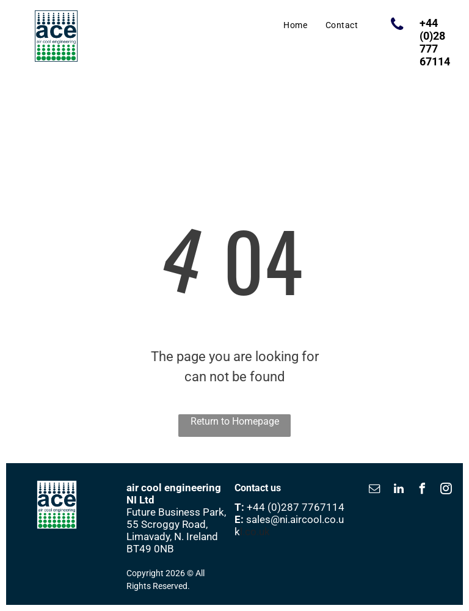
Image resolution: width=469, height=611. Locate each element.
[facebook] (422, 490)
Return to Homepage (235, 421)
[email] (375, 490)
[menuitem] (295, 25)
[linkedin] (398, 490)
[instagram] (446, 490)
